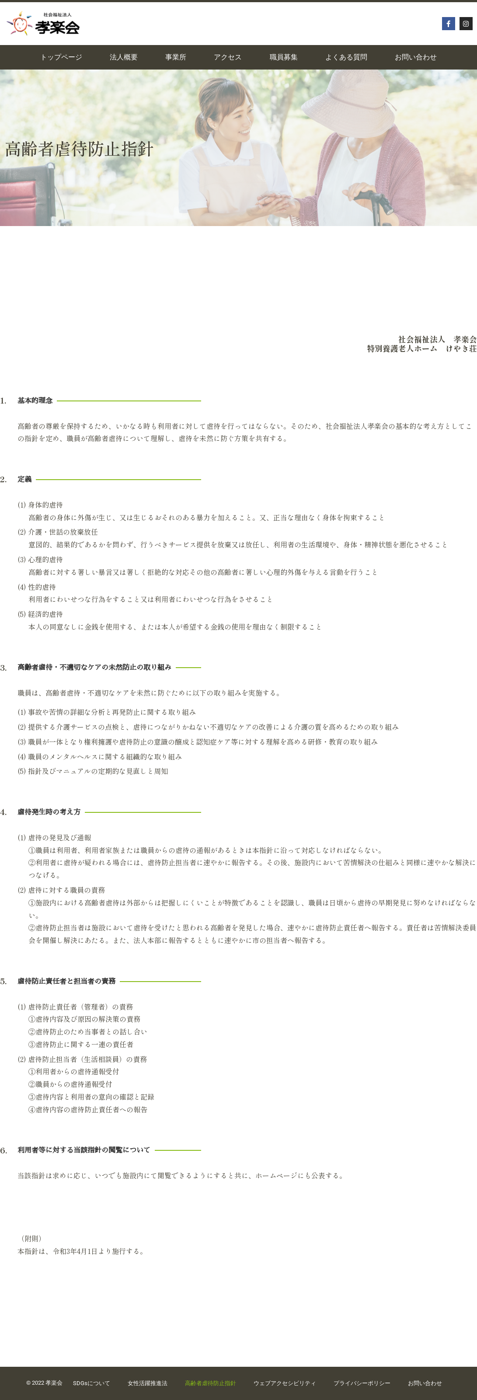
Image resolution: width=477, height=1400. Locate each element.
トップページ (61, 57)
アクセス (228, 57)
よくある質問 (346, 57)
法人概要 (124, 57)
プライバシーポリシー (362, 1383)
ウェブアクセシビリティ (285, 1383)
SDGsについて (91, 1383)
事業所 (175, 57)
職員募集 (284, 57)
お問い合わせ (416, 57)
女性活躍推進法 (147, 1383)
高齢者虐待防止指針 (210, 1383)
